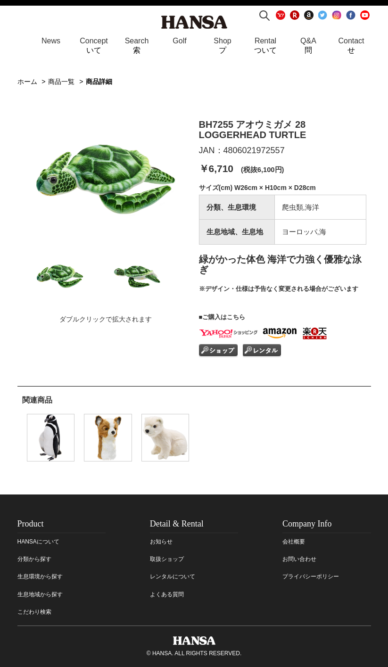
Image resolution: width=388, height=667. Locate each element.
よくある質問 (167, 594)
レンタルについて (172, 576)
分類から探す (34, 559)
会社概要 (293, 541)
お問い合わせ (299, 559)
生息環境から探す (40, 576)
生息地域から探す (40, 594)
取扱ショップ (167, 559)
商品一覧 (61, 81)
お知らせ (161, 541)
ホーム (27, 81)
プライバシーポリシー (310, 576)
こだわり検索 (34, 612)
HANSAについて (38, 541)
